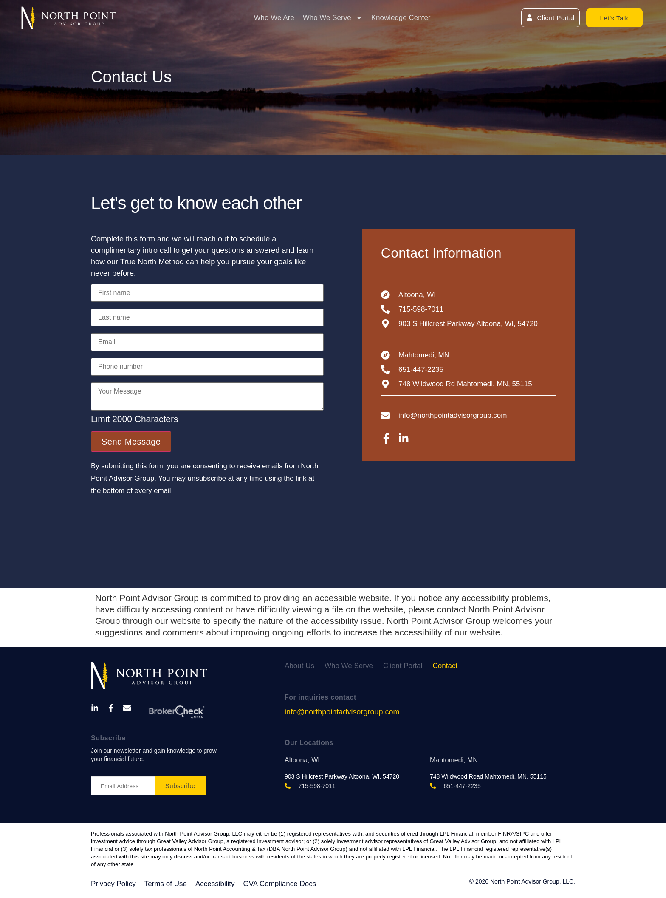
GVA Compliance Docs (279, 884)
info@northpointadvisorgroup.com (342, 712)
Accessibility (215, 884)
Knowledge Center (401, 18)
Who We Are (274, 18)
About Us (299, 666)
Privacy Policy (113, 884)
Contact (445, 666)
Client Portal (403, 666)
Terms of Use (165, 884)
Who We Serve (333, 17)
